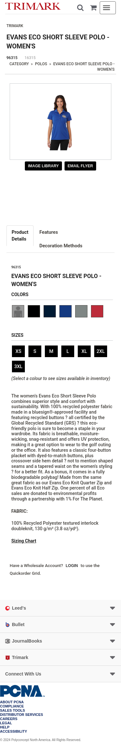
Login (72, 565)
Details (20, 235)
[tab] (20, 235)
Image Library (43, 166)
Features (48, 232)
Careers (8, 719)
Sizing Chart (23, 540)
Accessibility (13, 731)
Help (4, 727)
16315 (30, 58)
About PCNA (12, 702)
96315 (11, 58)
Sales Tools (12, 710)
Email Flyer (80, 166)
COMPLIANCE (12, 706)
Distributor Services (21, 715)
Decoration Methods (60, 246)
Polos (41, 64)
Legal (6, 723)
